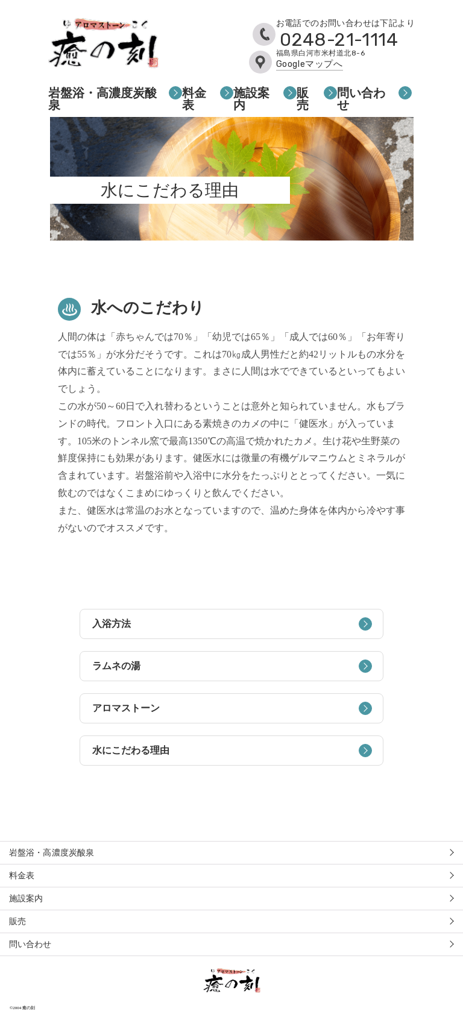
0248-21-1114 (339, 40)
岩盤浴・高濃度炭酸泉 (102, 99)
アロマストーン (231, 708)
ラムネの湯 (231, 666)
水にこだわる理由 (231, 750)
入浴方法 (231, 624)
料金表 (194, 99)
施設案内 (251, 99)
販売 (303, 99)
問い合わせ (361, 99)
